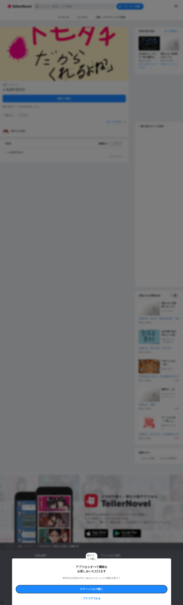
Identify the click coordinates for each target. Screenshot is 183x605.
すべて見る (172, 31)
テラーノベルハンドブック (58, 583)
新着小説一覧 (40, 563)
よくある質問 (138, 583)
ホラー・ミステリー (135, 568)
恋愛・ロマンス (107, 563)
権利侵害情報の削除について (66, 586)
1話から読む (64, 98)
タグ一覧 (52, 563)
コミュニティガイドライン (80, 583)
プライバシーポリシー (111, 586)
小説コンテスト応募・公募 (70, 563)
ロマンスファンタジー (126, 563)
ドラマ (108, 574)
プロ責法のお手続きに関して (89, 586)
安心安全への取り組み (101, 583)
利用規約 (43, 583)
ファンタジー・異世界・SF (112, 568)
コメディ (117, 574)
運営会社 (124, 586)
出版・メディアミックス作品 (46, 568)
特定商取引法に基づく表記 (121, 583)
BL (102, 574)
